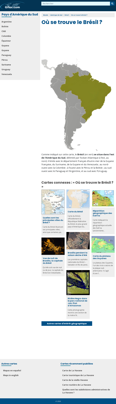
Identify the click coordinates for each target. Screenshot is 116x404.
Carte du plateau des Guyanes (102, 257)
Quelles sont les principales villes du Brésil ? (53, 220)
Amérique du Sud (56, 15)
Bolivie (5, 26)
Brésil (67, 15)
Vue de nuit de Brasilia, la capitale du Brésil (53, 261)
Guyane (5, 50)
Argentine (7, 21)
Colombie (6, 36)
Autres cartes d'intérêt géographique (67, 323)
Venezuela (7, 74)
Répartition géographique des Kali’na (102, 213)
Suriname (6, 64)
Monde (45, 15)
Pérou (5, 60)
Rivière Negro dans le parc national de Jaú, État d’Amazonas (77, 302)
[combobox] (75, 4)
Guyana (5, 45)
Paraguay (6, 55)
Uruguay (6, 69)
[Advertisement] (78, 42)
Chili (4, 31)
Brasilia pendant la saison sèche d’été (77, 253)
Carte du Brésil (75, 211)
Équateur (6, 40)
